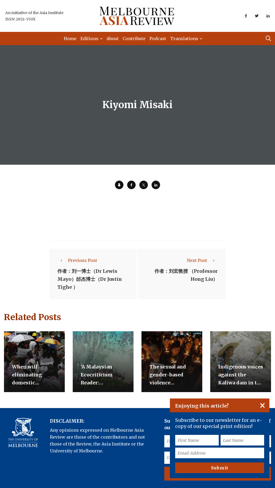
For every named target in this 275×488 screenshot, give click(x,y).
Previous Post (77, 260)
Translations (184, 38)
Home (70, 38)
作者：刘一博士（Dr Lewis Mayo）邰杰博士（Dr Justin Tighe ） (89, 279)
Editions (89, 38)
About (112, 38)
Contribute (134, 38)
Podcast (157, 38)
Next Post (202, 260)
